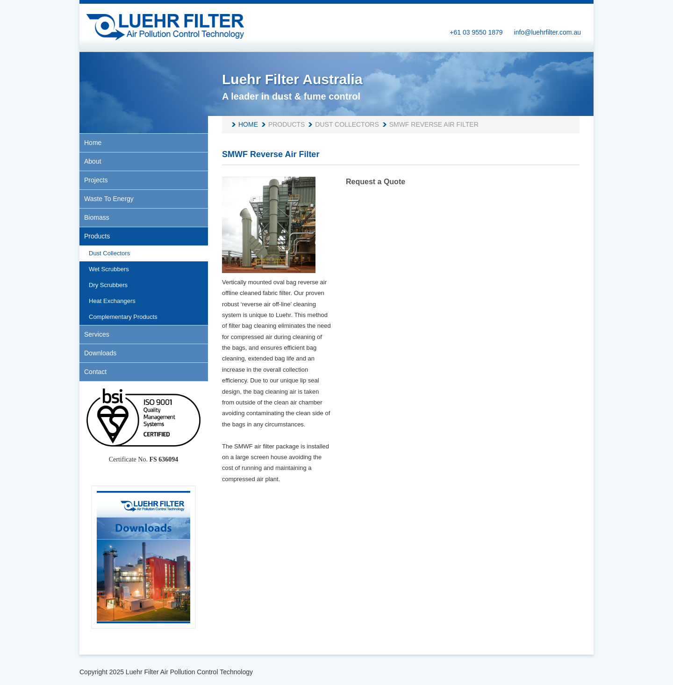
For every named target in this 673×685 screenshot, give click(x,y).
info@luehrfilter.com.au (547, 32)
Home (248, 124)
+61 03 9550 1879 (476, 32)
